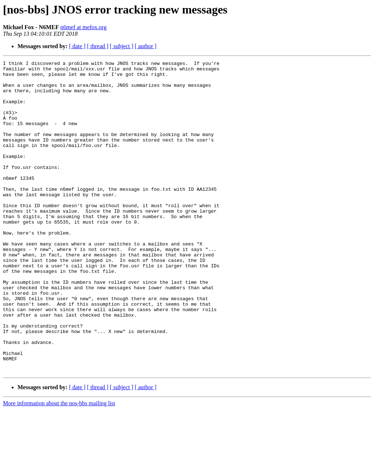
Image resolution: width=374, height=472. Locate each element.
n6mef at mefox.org (83, 27)
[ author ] (146, 46)
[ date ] (77, 46)
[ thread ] (97, 46)
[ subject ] (121, 46)
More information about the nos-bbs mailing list (59, 466)
